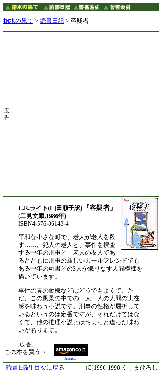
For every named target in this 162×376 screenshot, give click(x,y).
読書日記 (52, 21)
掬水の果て (18, 21)
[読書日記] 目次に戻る (34, 367)
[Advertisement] (80, 114)
